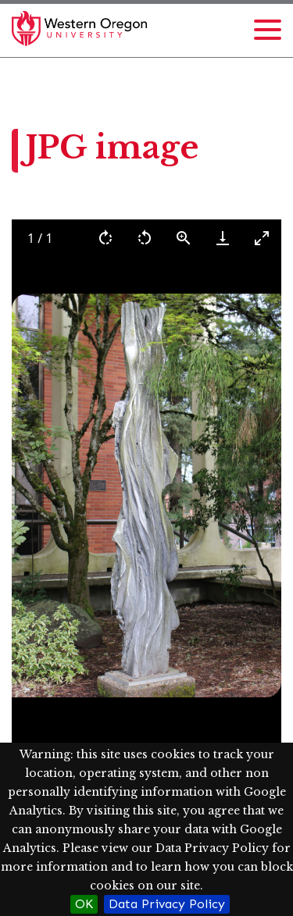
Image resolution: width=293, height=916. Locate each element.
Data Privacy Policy (167, 903)
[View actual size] (183, 237)
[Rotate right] (105, 237)
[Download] (222, 237)
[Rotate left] (144, 237)
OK (84, 903)
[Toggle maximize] (261, 237)
